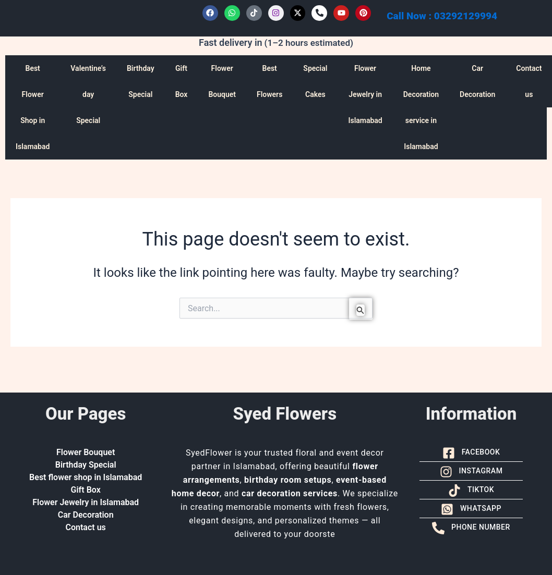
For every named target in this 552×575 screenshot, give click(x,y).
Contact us (86, 527)
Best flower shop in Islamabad (85, 477)
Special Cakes (315, 81)
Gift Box (181, 81)
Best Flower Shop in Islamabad (33, 107)
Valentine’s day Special (88, 94)
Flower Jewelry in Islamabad (365, 94)
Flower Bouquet (222, 81)
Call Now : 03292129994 (442, 16)
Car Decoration (477, 81)
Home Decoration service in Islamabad (421, 107)
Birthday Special (140, 81)
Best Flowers (269, 81)
